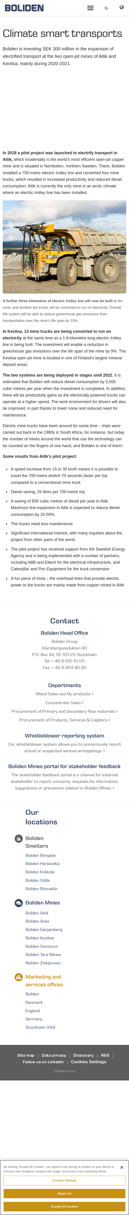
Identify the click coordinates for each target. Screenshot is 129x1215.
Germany (33, 1019)
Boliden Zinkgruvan (43, 963)
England (32, 1011)
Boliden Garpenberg (43, 930)
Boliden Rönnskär (41, 889)
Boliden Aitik (36, 913)
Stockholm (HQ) (40, 1027)
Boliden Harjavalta (42, 864)
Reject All (64, 1193)
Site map (26, 1055)
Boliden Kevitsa (39, 938)
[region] (64, 1187)
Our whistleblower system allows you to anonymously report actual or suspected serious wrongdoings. (64, 748)
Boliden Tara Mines (43, 955)
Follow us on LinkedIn (43, 1062)
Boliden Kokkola (40, 872)
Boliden (32, 994)
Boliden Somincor (41, 946)
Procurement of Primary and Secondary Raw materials (64, 711)
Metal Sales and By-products (64, 694)
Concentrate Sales (64, 703)
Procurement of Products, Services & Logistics (64, 720)
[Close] (122, 1167)
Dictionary (83, 1055)
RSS (105, 1055)
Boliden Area (37, 921)
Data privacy (54, 1055)
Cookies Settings (88, 1062)
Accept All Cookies (64, 1206)
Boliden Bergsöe (40, 855)
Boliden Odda (37, 880)
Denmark (34, 1002)
